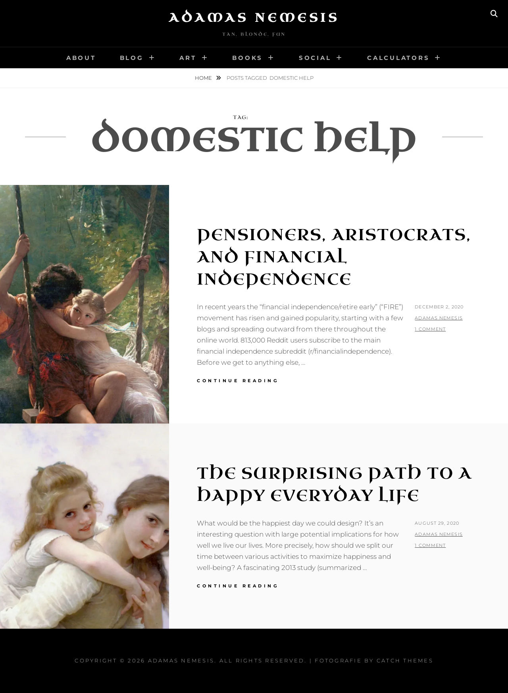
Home (204, 78)
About (81, 58)
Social (315, 58)
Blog (132, 58)
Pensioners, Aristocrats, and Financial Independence (334, 257)
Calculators (398, 58)
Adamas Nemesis (254, 18)
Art (187, 58)
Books (247, 58)
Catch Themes (405, 660)
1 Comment (430, 329)
